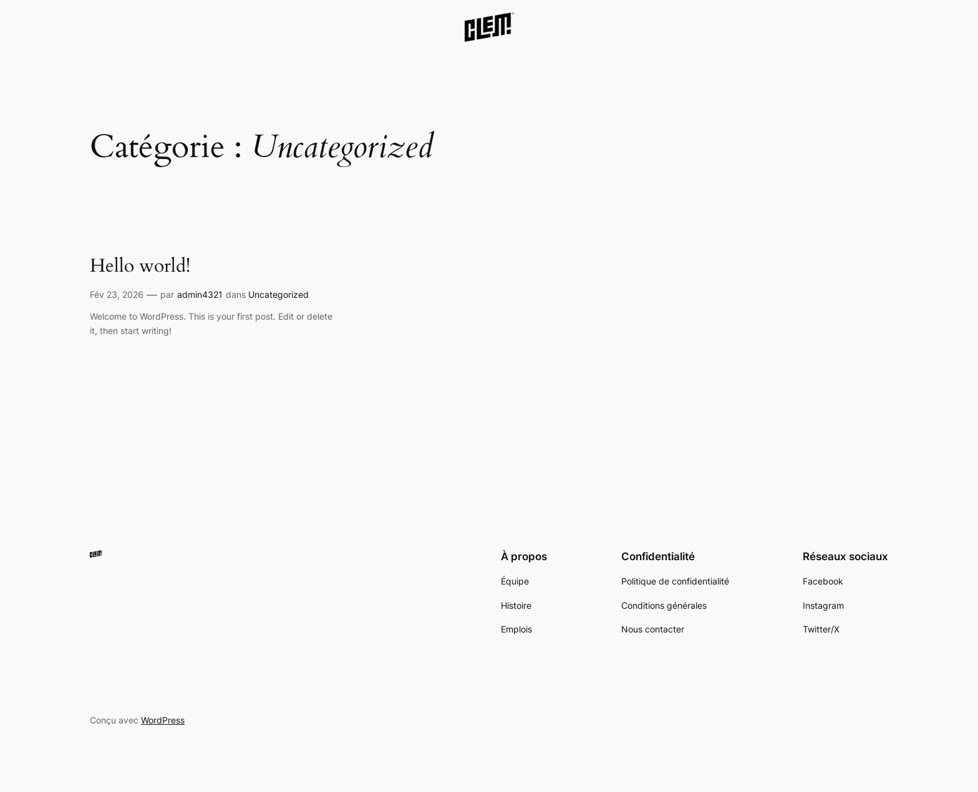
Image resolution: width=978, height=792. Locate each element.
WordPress (163, 720)
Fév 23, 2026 (116, 294)
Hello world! (140, 266)
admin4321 (200, 294)
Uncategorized (278, 294)
